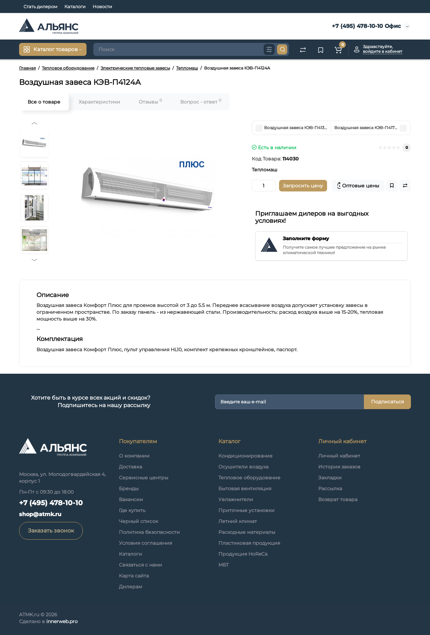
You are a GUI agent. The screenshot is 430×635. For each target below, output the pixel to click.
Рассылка (330, 488)
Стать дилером (40, 6)
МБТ (223, 565)
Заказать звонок (51, 530)
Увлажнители (235, 499)
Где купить (132, 510)
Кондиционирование (245, 456)
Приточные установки (246, 510)
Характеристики (99, 102)
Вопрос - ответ (200, 101)
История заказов (339, 467)
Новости (102, 6)
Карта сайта (134, 576)
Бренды (129, 488)
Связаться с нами (140, 565)
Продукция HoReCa (242, 554)
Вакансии (131, 499)
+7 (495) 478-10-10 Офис (365, 26)
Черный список (138, 521)
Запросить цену (303, 186)
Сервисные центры (143, 478)
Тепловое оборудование (249, 478)
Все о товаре (44, 102)
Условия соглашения (145, 543)
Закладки (330, 478)
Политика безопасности (149, 532)
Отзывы (150, 101)
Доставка (130, 467)
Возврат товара (337, 499)
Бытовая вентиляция (244, 488)
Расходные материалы (246, 532)
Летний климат (237, 521)
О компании (134, 456)
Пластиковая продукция (249, 543)
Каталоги (75, 6)
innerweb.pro (62, 621)
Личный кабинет (339, 456)
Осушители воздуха (243, 467)
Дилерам (130, 587)
